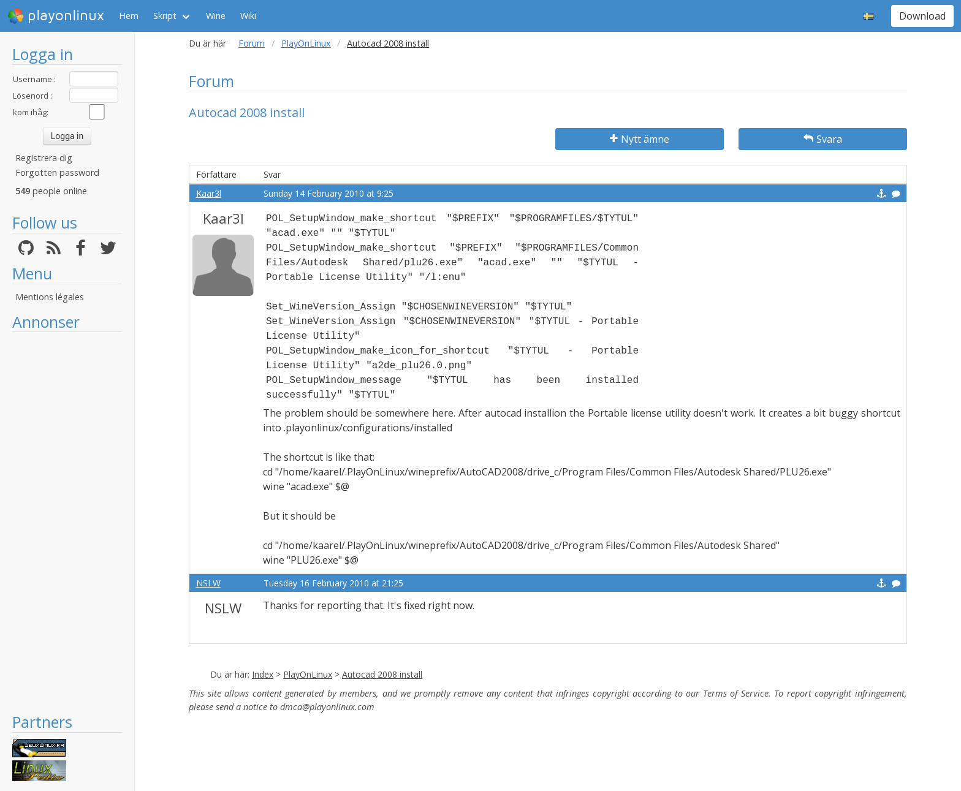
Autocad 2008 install (382, 674)
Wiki (248, 15)
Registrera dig (43, 158)
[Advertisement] (67, 522)
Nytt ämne (639, 139)
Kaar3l (208, 193)
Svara (822, 139)
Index (262, 674)
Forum (251, 43)
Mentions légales (49, 297)
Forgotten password (57, 172)
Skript (165, 15)
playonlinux (55, 16)
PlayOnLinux (306, 43)
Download (922, 16)
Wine (216, 15)
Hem (129, 15)
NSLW (208, 583)
